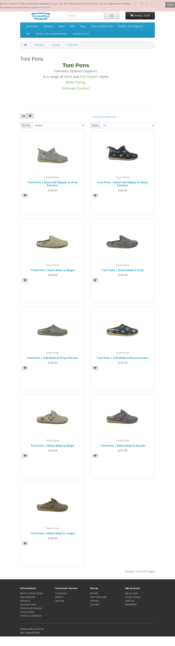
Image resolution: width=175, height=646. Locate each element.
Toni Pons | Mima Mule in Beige (52, 445)
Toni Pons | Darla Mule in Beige (52, 270)
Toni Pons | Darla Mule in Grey (123, 270)
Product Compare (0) (104, 116)
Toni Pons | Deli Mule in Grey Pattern (52, 358)
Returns (59, 597)
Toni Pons (73, 44)
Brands (56, 44)
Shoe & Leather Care (102, 26)
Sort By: (26, 125)
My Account (131, 593)
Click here (45, 7)
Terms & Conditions (30, 615)
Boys (83, 26)
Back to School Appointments (51, 33)
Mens (61, 26)
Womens (48, 26)
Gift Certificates (98, 597)
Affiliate (94, 600)
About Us (25, 600)
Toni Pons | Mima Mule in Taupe (52, 533)
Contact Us (61, 593)
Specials (94, 604)
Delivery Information (31, 608)
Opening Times (81, 33)
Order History (132, 597)
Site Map (59, 600)
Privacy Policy (27, 612)
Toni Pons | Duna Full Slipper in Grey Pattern (52, 183)
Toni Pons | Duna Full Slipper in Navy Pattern (122, 183)
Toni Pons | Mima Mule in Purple (122, 445)
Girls (72, 26)
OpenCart (38, 629)
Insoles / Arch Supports (131, 26)
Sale (28, 33)
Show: (95, 125)
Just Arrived (32, 26)
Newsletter (131, 604)
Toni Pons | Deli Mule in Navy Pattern (122, 358)
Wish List (130, 600)
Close (170, 4)
